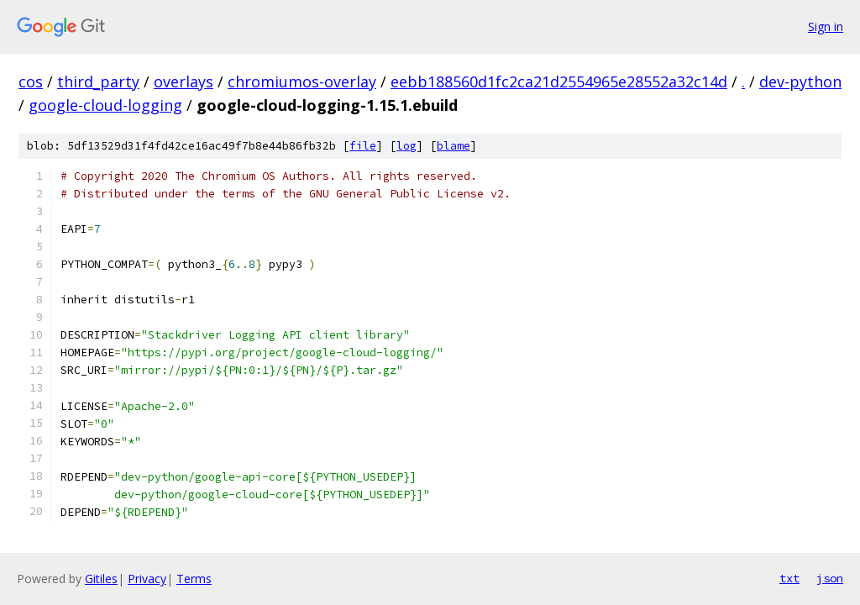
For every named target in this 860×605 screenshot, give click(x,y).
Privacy (147, 579)
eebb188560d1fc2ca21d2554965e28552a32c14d (559, 81)
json (829, 578)
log (406, 146)
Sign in (825, 26)
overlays (183, 81)
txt (789, 578)
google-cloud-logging (105, 105)
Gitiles (101, 579)
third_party (98, 81)
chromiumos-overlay (302, 81)
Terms (194, 579)
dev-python (800, 81)
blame (453, 146)
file (362, 146)
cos (30, 81)
